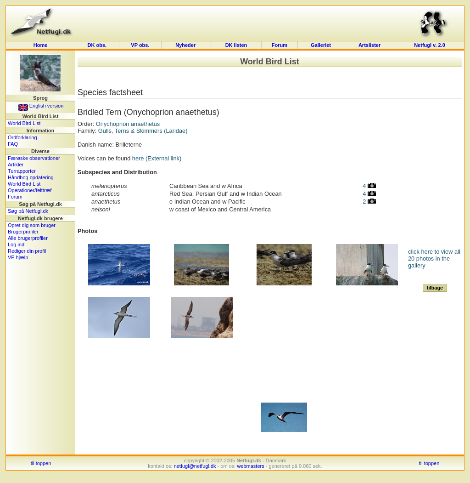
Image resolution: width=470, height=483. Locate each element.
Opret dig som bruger (32, 225)
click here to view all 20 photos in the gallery (434, 258)
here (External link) (156, 158)
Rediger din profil (27, 251)
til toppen (41, 463)
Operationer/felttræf (29, 190)
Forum (279, 45)
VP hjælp (18, 257)
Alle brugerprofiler (28, 238)
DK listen (236, 45)
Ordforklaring (22, 137)
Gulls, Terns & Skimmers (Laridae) (143, 130)
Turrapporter (22, 171)
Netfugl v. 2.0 (429, 45)
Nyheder (186, 45)
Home (41, 45)
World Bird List (24, 123)
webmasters (250, 466)
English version (41, 105)
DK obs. (97, 45)
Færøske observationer (34, 158)
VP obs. (140, 45)
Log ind (16, 244)
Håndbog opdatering (31, 177)
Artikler (15, 164)
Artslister (369, 45)
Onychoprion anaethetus (128, 123)
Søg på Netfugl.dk (28, 211)
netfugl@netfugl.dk (195, 466)
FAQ (13, 144)
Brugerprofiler (23, 231)
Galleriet (321, 45)
